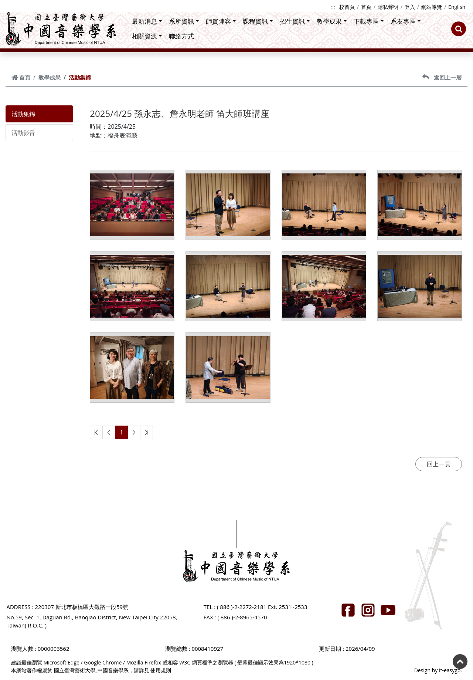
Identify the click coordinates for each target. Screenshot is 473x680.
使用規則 (160, 670)
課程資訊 (258, 21)
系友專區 (406, 21)
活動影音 (23, 133)
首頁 (366, 6)
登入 (410, 6)
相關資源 (147, 36)
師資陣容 (221, 21)
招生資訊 (295, 21)
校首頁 (347, 6)
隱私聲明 (388, 6)
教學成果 (332, 21)
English (456, 6)
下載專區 (369, 21)
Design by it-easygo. (438, 670)
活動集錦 (23, 114)
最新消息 (147, 21)
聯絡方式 (181, 36)
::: (333, 7)
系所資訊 (184, 21)
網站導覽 (431, 6)
